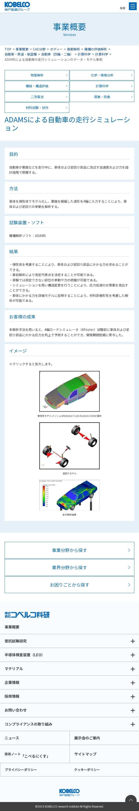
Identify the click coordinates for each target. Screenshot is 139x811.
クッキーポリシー (87, 769)
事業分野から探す (69, 550)
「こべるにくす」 (27, 755)
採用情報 (12, 696)
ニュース (12, 738)
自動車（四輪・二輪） (57, 54)
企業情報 (12, 682)
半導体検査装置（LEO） (25, 654)
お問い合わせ (16, 710)
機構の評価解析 (95, 49)
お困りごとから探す (69, 584)
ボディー (56, 49)
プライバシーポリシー (21, 769)
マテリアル (14, 668)
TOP (8, 49)
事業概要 (22, 49)
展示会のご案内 (87, 738)
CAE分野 (39, 49)
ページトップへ (131, 800)
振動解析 (73, 49)
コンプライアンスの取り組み (28, 724)
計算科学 (84, 54)
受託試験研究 (16, 641)
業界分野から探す (69, 567)
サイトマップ (85, 754)
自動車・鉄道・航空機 (21, 54)
